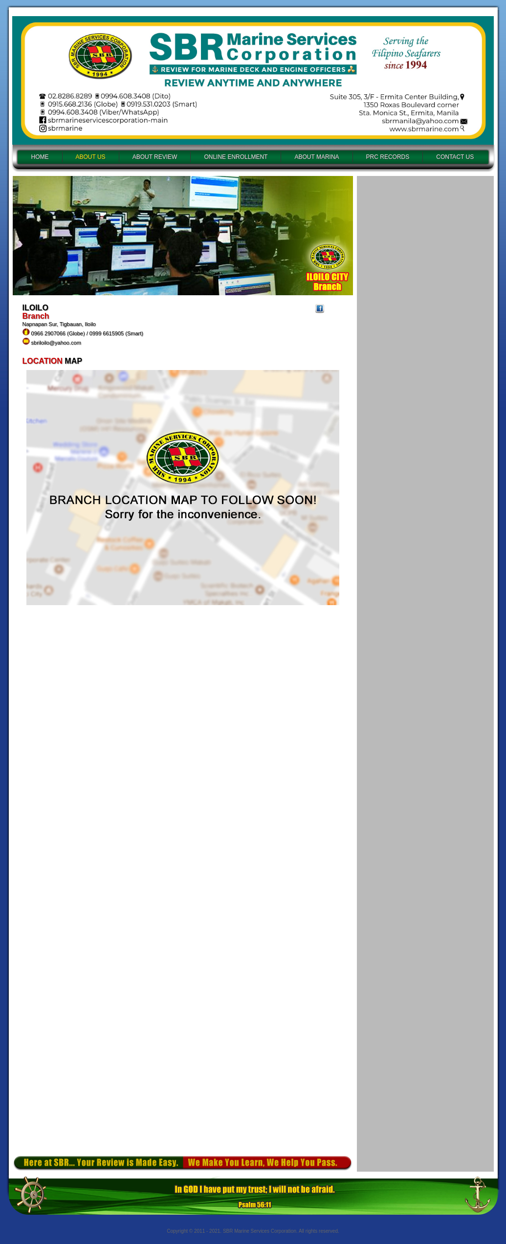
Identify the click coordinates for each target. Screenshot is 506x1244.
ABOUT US (91, 156)
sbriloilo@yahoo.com (56, 343)
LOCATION (43, 361)
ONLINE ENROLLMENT (235, 156)
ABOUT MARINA (316, 156)
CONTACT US (455, 156)
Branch (35, 316)
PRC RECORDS (388, 156)
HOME (40, 156)
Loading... (425, 669)
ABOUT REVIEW (154, 156)
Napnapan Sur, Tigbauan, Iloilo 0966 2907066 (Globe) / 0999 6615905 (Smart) (82, 333)
